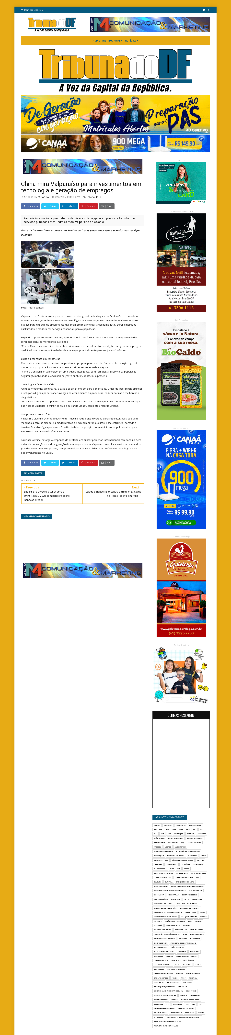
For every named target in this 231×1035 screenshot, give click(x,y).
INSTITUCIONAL (111, 40)
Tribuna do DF (94, 196)
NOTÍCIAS (130, 40)
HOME (96, 40)
